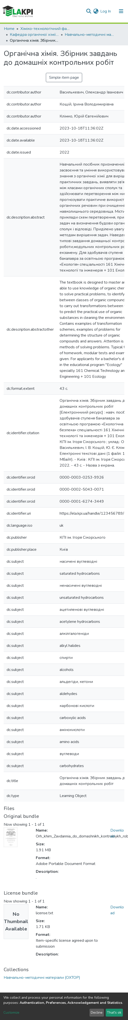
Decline (96, 1012)
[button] (96, 11)
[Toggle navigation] (121, 11)
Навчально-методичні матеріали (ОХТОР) (89, 34)
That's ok (114, 1012)
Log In (105, 11)
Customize (11, 1012)
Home (9, 28)
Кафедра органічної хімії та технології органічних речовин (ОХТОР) (34, 34)
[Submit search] (89, 11)
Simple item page (64, 77)
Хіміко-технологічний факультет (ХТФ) (44, 28)
